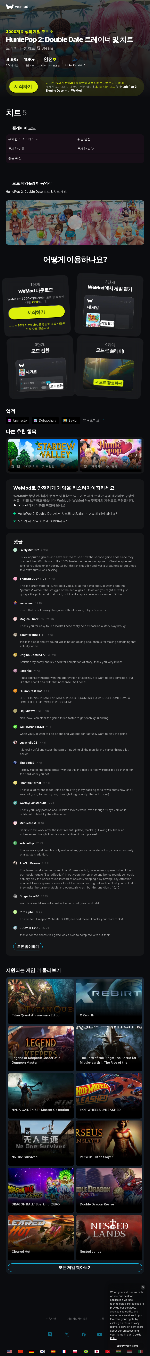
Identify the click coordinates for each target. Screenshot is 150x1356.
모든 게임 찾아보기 (75, 1267)
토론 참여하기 (28, 947)
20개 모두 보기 (92, 420)
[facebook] (84, 1335)
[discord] (50, 1334)
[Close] (143, 1287)
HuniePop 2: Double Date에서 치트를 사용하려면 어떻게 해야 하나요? (67, 514)
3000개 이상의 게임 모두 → (29, 31)
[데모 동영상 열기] (75, 222)
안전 (50, 59)
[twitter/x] (66, 1334)
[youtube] (99, 1335)
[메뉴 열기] (142, 6)
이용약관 (51, 1318)
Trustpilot (21, 505)
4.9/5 (12, 59)
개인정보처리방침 (77, 1318)
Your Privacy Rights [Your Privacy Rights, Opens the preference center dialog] (127, 1345)
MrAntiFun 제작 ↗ (75, 65)
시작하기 (23, 86)
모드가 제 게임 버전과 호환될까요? (42, 521)
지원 (101, 1318)
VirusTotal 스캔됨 (50, 65)
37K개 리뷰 (12, 65)
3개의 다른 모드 (105, 86)
